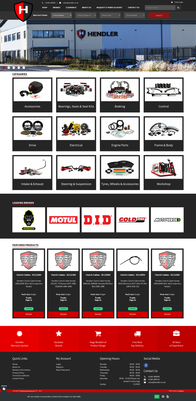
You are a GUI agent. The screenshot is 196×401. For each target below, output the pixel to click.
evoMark (181, 391)
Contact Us (133, 7)
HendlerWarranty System (19, 338)
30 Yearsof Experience (176, 338)
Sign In (29, 300)
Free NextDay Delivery (137, 338)
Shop (44, 7)
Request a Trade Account (109, 7)
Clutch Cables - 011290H (98, 274)
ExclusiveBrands (58, 338)
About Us (86, 7)
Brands (56, 7)
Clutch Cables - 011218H (63, 274)
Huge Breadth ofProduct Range (98, 338)
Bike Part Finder (40, 15)
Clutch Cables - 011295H (132, 274)
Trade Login (177, 2)
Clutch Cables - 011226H (28, 274)
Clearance (71, 7)
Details (29, 314)
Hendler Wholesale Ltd (27, 391)
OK (157, 397)
